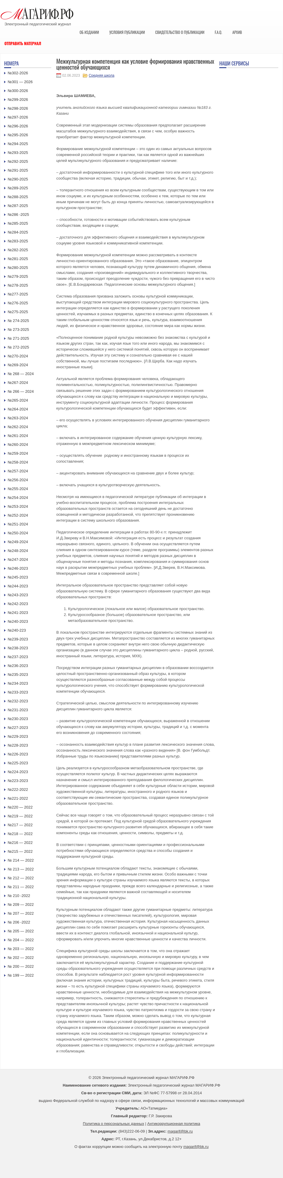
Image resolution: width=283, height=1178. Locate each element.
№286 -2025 (18, 214)
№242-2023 (18, 604)
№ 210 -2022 (19, 895)
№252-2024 (18, 515)
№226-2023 (18, 754)
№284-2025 (18, 232)
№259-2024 (18, 453)
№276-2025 (18, 303)
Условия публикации (127, 32)
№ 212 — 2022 (21, 878)
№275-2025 (18, 312)
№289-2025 (18, 188)
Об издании (89, 32)
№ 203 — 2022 (21, 949)
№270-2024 (18, 356)
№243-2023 (18, 595)
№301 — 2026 (20, 82)
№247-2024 (18, 559)
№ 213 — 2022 (21, 869)
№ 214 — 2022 (21, 860)
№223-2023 (18, 780)
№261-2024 (18, 435)
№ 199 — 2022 (21, 975)
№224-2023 (18, 772)
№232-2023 (18, 701)
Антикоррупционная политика (173, 1123)
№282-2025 (18, 250)
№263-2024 (18, 418)
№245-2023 (18, 577)
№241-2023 (18, 612)
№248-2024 (18, 550)
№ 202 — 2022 (21, 957)
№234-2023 (18, 683)
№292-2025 (18, 161)
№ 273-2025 (18, 329)
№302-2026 (18, 73)
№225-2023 (18, 763)
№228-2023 (18, 745)
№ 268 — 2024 (21, 374)
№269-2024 (18, 365)
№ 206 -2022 (19, 922)
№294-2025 (18, 144)
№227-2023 (18, 727)
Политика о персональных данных (113, 1123)
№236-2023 (18, 665)
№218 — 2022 (20, 834)
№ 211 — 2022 (21, 887)
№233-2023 (18, 692)
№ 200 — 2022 (21, 966)
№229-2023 (18, 736)
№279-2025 (18, 276)
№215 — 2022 (20, 851)
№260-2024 (18, 444)
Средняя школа (101, 75)
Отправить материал (22, 43)
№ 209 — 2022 (21, 904)
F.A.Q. (218, 32)
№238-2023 (18, 648)
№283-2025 (18, 241)
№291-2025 (18, 170)
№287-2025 (18, 205)
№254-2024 (18, 497)
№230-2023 (18, 719)
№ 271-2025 (18, 338)
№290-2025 (18, 179)
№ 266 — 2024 (21, 391)
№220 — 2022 (20, 807)
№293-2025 (18, 152)
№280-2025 (18, 267)
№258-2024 (18, 462)
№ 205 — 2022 (21, 931)
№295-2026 (18, 135)
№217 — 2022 (20, 825)
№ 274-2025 (18, 320)
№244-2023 (18, 586)
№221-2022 (18, 798)
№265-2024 (18, 400)
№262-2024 (18, 427)
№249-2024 (18, 542)
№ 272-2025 (18, 347)
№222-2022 (18, 789)
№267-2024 (18, 382)
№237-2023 (18, 657)
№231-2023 (18, 710)
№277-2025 (18, 294)
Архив (237, 32)
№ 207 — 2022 (21, 913)
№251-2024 (18, 524)
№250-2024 (18, 533)
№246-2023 (18, 568)
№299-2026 (18, 99)
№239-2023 (18, 639)
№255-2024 (18, 489)
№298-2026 (18, 108)
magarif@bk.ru (179, 1131)
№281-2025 (18, 259)
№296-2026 (18, 126)
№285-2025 (18, 223)
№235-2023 (18, 674)
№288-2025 (18, 197)
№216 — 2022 (20, 842)
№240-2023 (18, 621)
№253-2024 (18, 506)
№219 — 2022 (20, 816)
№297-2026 (18, 117)
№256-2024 (18, 480)
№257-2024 (18, 471)
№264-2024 (18, 409)
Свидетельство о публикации (179, 32)
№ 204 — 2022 (21, 940)
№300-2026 (18, 90)
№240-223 (17, 630)
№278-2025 (18, 285)
